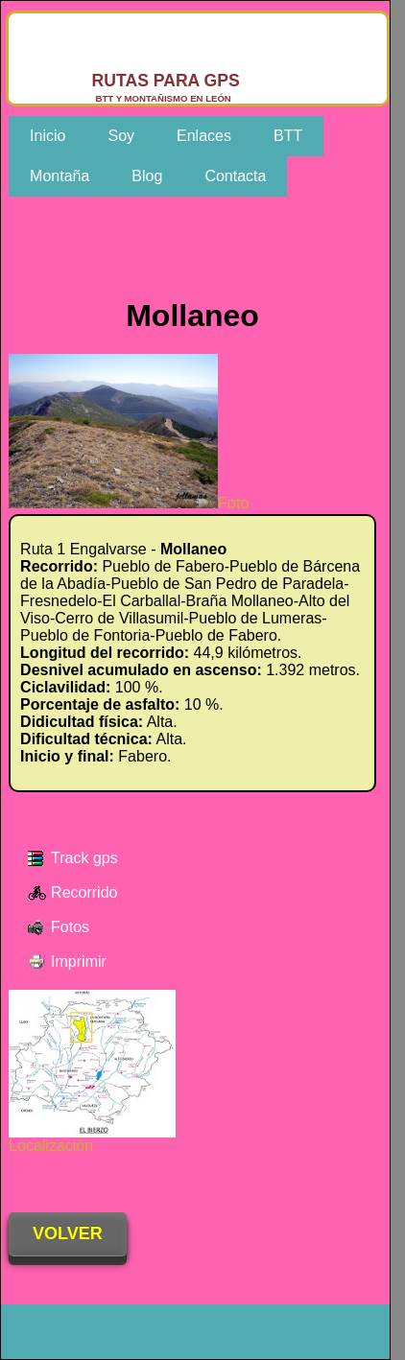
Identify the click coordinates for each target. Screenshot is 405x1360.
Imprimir (79, 961)
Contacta (235, 176)
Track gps (84, 858)
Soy (120, 136)
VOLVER (68, 1233)
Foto (129, 503)
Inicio (47, 136)
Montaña (59, 176)
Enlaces (204, 136)
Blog (146, 176)
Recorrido (84, 892)
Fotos (70, 927)
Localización (92, 1139)
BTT (288, 136)
